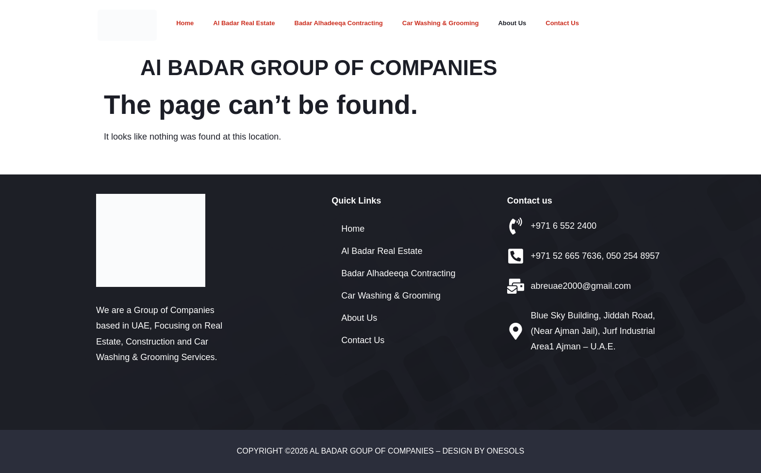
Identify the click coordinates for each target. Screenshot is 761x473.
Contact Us (562, 23)
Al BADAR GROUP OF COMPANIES (318, 67)
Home (185, 23)
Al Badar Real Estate (244, 23)
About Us (512, 23)
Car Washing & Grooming (440, 23)
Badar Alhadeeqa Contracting (339, 23)
